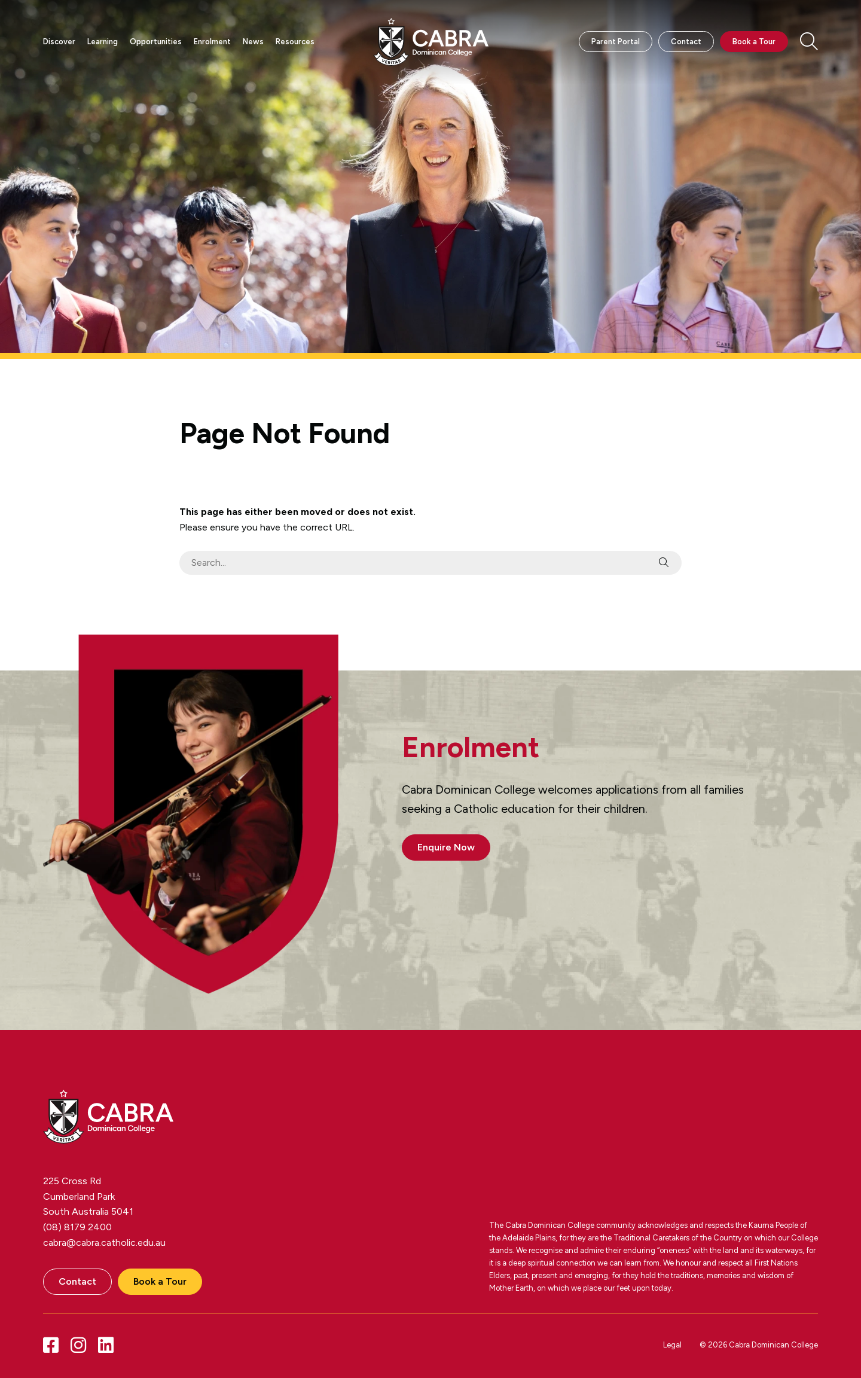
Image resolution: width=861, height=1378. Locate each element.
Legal (672, 1344)
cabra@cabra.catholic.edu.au (104, 1242)
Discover (59, 41)
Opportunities (156, 41)
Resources (295, 41)
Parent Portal (615, 41)
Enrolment (212, 41)
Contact (686, 41)
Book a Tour (753, 41)
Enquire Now (446, 847)
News (253, 41)
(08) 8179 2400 (77, 1227)
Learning (102, 41)
